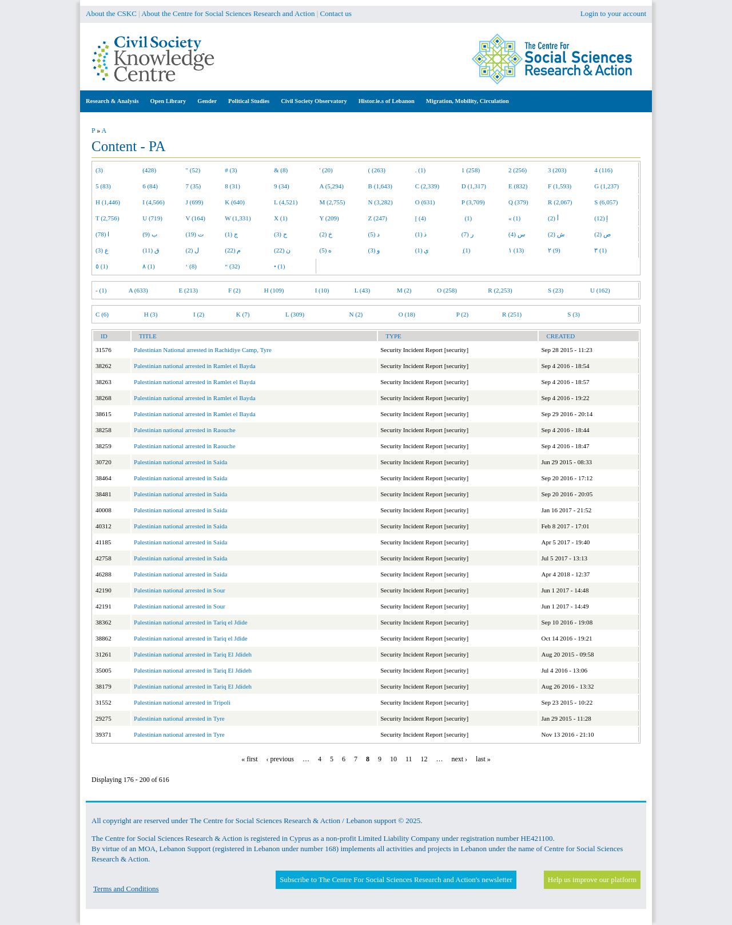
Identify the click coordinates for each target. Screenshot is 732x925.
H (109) (274, 290)
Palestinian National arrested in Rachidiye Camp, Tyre (203, 349)
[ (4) (420, 218)
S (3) (573, 314)
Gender (207, 101)
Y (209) (329, 218)
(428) (149, 170)
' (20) (326, 170)
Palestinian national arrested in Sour (179, 590)
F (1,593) (559, 186)
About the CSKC (111, 13)
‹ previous (280, 759)
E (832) (518, 186)
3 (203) (557, 170)
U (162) (600, 290)
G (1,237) (606, 186)
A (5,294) (332, 186)
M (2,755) (332, 202)
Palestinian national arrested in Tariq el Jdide (191, 622)
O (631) (425, 202)
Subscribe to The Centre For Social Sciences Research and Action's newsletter (396, 879)
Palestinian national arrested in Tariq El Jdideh (193, 654)
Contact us (336, 13)
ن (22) (282, 250)
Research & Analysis (112, 101)
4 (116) (603, 170)
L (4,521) (285, 202)
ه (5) (326, 250)
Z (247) (378, 218)
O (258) (447, 290)
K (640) (235, 202)
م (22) (233, 250)
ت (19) (195, 234)
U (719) (152, 218)
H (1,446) (108, 202)
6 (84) (150, 186)
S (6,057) (606, 202)
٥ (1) (102, 266)
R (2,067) (560, 202)
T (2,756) (108, 218)
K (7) (243, 314)
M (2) (404, 290)
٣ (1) (600, 250)
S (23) (555, 290)
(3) (99, 170)
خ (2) (326, 234)
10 (393, 759)
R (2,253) (500, 290)
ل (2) (193, 250)
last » (483, 759)
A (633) (138, 290)
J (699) (195, 202)
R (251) (512, 314)
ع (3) (102, 250)
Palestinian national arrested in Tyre (179, 718)
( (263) (376, 170)
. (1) (420, 170)
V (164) (196, 218)
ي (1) (422, 250)
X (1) (281, 218)
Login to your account (613, 13)
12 (423, 759)
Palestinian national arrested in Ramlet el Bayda (195, 365)
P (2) (462, 314)
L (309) (294, 314)
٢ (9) (554, 250)
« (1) (514, 218)
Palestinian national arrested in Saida (180, 461)
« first (249, 759)
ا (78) (102, 234)
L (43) (363, 290)
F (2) (234, 290)
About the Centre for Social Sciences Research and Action (228, 13)
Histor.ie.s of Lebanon (387, 101)
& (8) (281, 170)
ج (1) (231, 234)
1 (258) (471, 170)
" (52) (193, 170)
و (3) (374, 250)
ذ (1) (421, 234)
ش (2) (556, 234)
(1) (467, 218)
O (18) (407, 314)
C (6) (102, 314)
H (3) (151, 314)
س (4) (516, 234)
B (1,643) (380, 186)
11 (408, 759)
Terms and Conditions (126, 888)
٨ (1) (148, 266)
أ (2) (553, 218)
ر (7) (468, 234)
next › (459, 759)
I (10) (322, 290)
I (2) (198, 314)
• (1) (279, 266)
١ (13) (516, 250)
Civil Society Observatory (314, 101)
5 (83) (103, 186)
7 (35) (193, 186)
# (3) (231, 170)
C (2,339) (427, 186)
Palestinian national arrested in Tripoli (182, 702)
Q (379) (518, 202)
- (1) (101, 290)
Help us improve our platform (592, 879)
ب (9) (149, 234)
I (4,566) (153, 202)
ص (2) (602, 234)
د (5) (374, 234)
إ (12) (601, 218)
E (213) (188, 290)
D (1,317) (474, 186)
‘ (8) (191, 266)
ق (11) (151, 250)
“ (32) (232, 266)
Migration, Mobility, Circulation (467, 101)
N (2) (356, 314)
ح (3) (280, 234)
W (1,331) (237, 218)
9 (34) (281, 186)
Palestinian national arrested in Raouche (185, 429)
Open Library (168, 101)
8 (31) (232, 186)
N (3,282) (380, 202)
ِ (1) (466, 250)
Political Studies (248, 101)
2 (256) (517, 170)
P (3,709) (473, 202)
